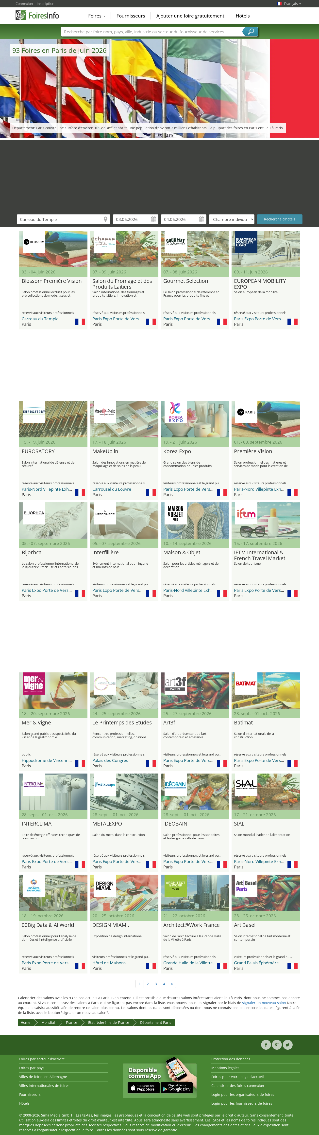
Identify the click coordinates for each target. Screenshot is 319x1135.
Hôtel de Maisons (109, 963)
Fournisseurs (131, 16)
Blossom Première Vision (52, 281)
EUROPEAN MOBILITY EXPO (260, 284)
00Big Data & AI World (48, 925)
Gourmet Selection (185, 281)
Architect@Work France (191, 925)
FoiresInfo (40, 15)
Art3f (169, 723)
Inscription (45, 3)
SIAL (239, 824)
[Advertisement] (159, 174)
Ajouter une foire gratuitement (190, 16)
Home (25, 1022)
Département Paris (155, 1022)
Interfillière (105, 552)
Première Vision (253, 451)
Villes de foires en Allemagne (43, 1076)
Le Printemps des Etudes (122, 723)
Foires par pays (31, 1067)
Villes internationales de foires (44, 1085)
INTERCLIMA (36, 824)
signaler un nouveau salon (264, 1002)
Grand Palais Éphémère (256, 963)
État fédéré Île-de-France (108, 1022)
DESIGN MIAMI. (110, 925)
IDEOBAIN (175, 824)
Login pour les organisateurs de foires (242, 1094)
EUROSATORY (38, 451)
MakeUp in (105, 451)
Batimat (243, 723)
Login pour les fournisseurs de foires (241, 1103)
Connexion (24, 3)
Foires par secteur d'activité (42, 1059)
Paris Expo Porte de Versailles (120, 319)
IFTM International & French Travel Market (259, 555)
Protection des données (230, 1059)
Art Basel (244, 925)
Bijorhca (32, 552)
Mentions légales (225, 1067)
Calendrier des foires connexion (237, 1085)
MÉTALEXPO (107, 824)
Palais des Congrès (110, 760)
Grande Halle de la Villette (188, 963)
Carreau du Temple (40, 319)
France (71, 1022)
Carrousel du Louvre (111, 489)
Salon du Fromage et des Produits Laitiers (122, 284)
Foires (96, 16)
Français (292, 3)
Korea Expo (177, 451)
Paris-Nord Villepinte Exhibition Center (58, 489)
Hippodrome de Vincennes (47, 760)
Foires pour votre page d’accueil (237, 1076)
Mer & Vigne (36, 723)
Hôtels (243, 16)
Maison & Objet (181, 552)
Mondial (48, 1022)
